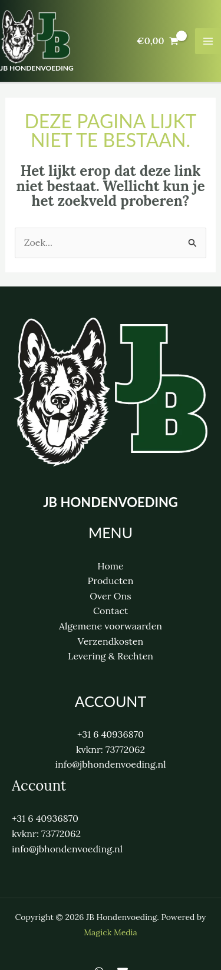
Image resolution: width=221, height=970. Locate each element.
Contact (110, 610)
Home (110, 566)
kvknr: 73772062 (110, 749)
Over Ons (110, 596)
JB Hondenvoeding (37, 68)
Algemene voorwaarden (110, 626)
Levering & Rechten (110, 656)
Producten (110, 580)
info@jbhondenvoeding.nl (110, 764)
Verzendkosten (110, 641)
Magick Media (110, 932)
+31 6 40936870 (110, 734)
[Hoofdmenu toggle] (208, 41)
